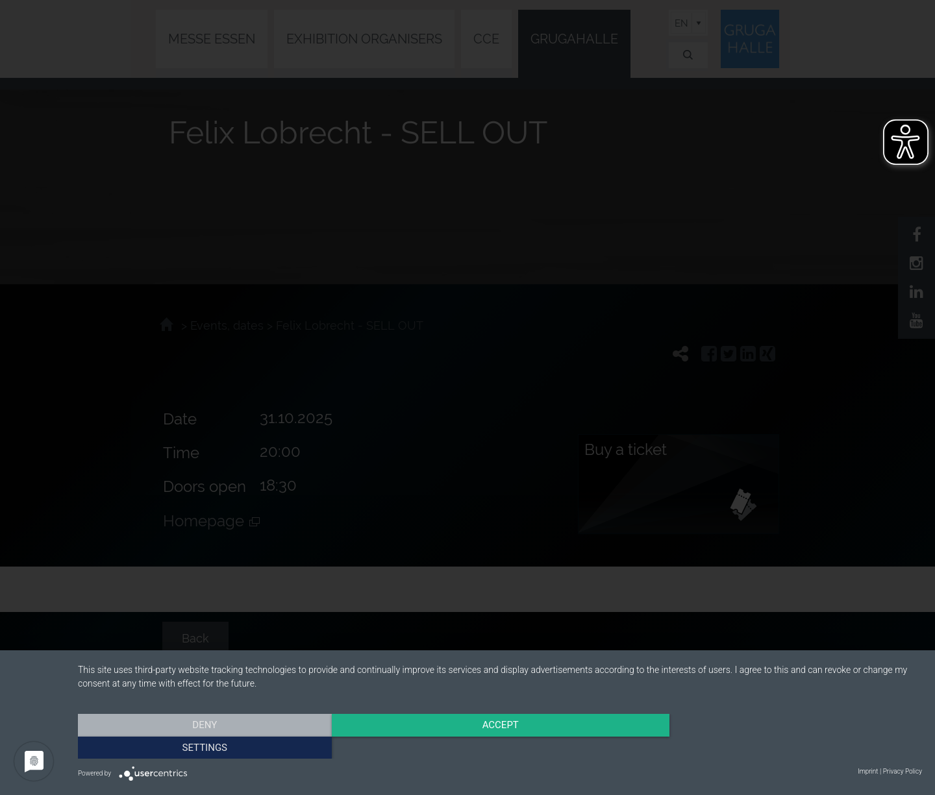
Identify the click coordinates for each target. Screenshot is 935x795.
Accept (500, 746)
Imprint (868, 771)
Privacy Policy (902, 771)
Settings (795, 746)
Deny (204, 746)
